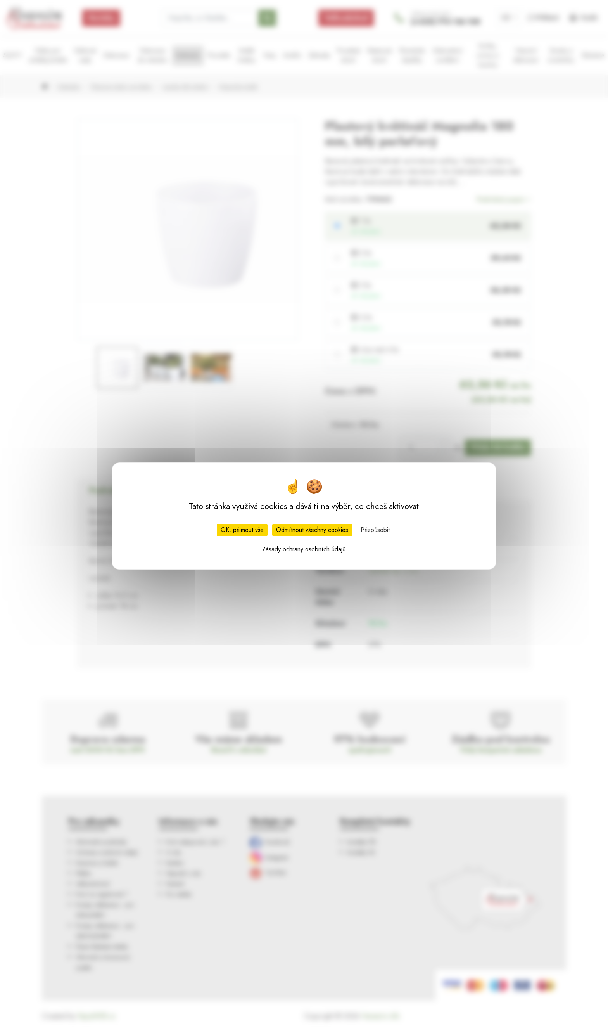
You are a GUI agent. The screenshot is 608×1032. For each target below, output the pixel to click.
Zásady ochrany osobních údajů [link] (303, 549)
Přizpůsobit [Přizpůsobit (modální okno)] (375, 529)
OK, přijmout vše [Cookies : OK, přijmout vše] (242, 529)
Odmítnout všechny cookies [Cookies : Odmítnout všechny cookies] (312, 529)
